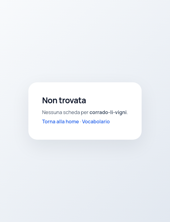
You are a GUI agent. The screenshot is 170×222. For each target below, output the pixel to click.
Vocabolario (96, 121)
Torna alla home (60, 121)
